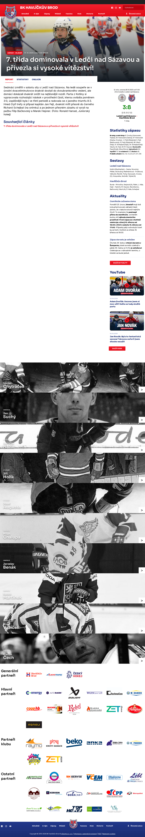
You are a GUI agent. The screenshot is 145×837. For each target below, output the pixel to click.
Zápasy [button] (47, 14)
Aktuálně (35, 825)
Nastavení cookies (108, 833)
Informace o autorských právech (85, 833)
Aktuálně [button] (25, 14)
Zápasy (53, 825)
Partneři (101, 14)
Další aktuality (120, 263)
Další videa (117, 348)
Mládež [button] (58, 14)
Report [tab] (9, 79)
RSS (99, 833)
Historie (100, 825)
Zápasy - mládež (15, 53)
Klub (92, 825)
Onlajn (36, 79)
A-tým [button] (36, 14)
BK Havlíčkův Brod (39, 8)
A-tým (44, 825)
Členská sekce (133, 14)
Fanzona (83, 825)
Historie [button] (89, 14)
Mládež (62, 825)
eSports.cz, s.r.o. (67, 833)
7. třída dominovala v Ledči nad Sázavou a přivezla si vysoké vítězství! (41, 126)
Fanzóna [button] (69, 14)
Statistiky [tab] (22, 79)
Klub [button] (79, 14)
